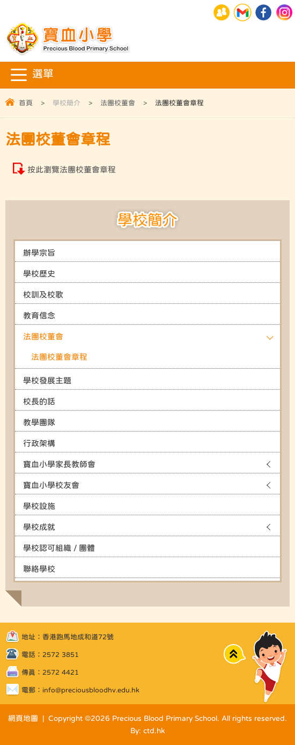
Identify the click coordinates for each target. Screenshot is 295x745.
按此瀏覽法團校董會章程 (71, 169)
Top (235, 653)
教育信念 (39, 315)
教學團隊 (39, 422)
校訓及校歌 (43, 294)
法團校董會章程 (59, 357)
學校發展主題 (47, 380)
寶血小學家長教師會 (59, 464)
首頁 (26, 102)
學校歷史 (39, 273)
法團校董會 (117, 102)
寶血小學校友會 (51, 485)
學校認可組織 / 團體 (59, 548)
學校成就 (39, 527)
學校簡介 (66, 102)
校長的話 (39, 401)
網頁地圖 (23, 718)
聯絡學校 (39, 569)
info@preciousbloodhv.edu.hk (90, 689)
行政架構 (39, 443)
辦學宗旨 (39, 253)
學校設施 (39, 506)
